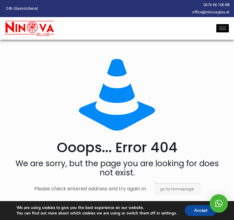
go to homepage (177, 189)
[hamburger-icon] (222, 28)
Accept (200, 210)
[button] (219, 203)
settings (168, 213)
